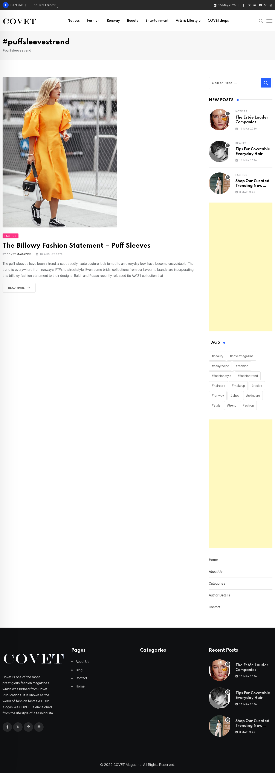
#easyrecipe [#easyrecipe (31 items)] (220, 366)
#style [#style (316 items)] (216, 405)
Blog (79, 670)
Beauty (132, 21)
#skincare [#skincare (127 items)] (253, 396)
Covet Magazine (19, 254)
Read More (20, 288)
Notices (73, 21)
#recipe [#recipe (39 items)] (256, 386)
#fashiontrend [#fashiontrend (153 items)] (248, 376)
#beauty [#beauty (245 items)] (217, 356)
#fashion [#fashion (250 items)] (241, 366)
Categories (217, 583)
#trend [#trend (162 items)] (231, 405)
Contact (214, 607)
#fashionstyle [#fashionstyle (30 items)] (221, 376)
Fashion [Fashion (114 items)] (248, 405)
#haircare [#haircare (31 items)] (218, 386)
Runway (113, 21)
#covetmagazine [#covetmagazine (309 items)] (242, 356)
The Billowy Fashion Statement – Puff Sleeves (76, 245)
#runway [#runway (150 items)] (218, 396)
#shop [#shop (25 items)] (235, 396)
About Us (216, 572)
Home (213, 560)
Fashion (93, 21)
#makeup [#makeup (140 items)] (238, 386)
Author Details (219, 595)
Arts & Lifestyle (188, 21)
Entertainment (157, 21)
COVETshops (218, 21)
